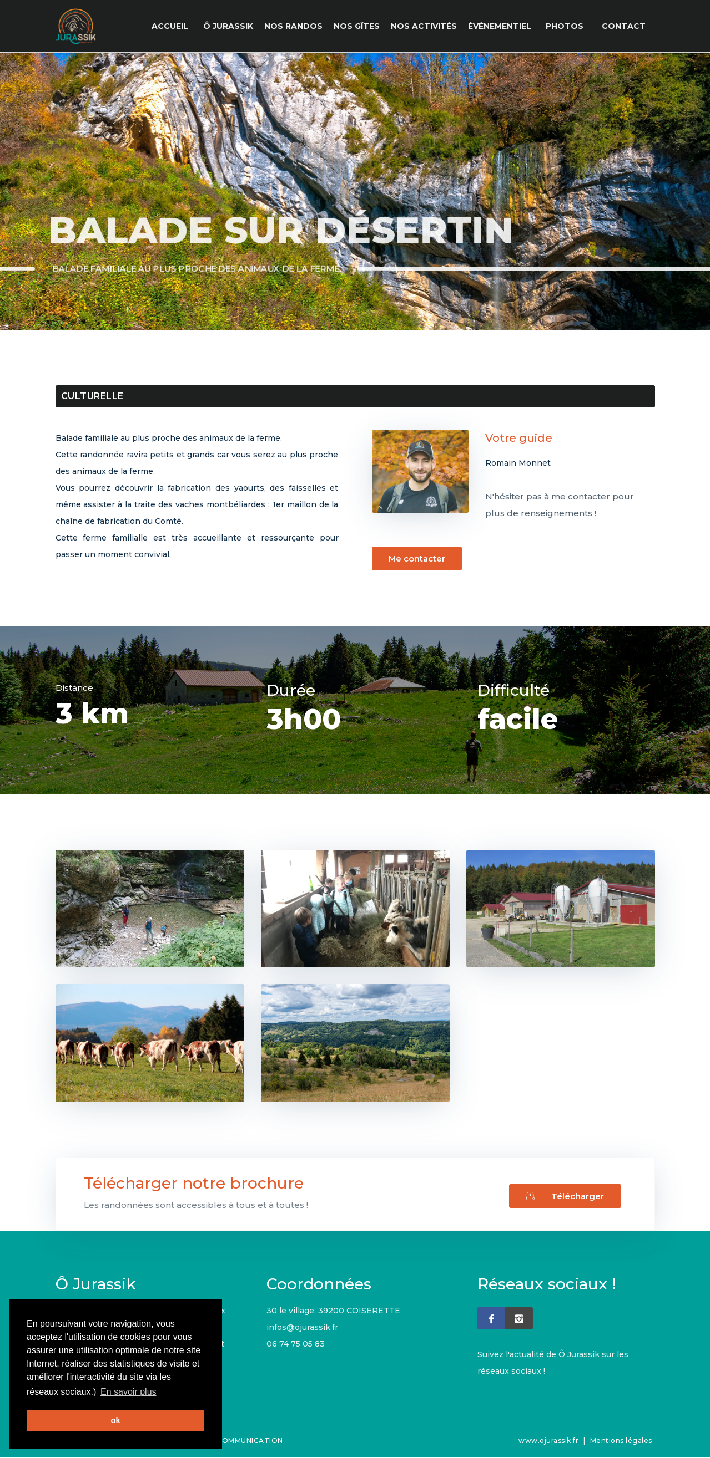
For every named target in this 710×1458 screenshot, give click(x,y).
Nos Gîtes (360, 26)
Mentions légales (621, 1441)
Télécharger (564, 1194)
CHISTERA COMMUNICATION (230, 1441)
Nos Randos (297, 26)
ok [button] (115, 1420)
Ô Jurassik (231, 26)
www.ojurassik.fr (548, 1441)
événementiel (503, 26)
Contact (625, 26)
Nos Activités (427, 26)
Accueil (174, 26)
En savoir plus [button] (128, 1391)
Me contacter (409, 558)
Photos (567, 26)
